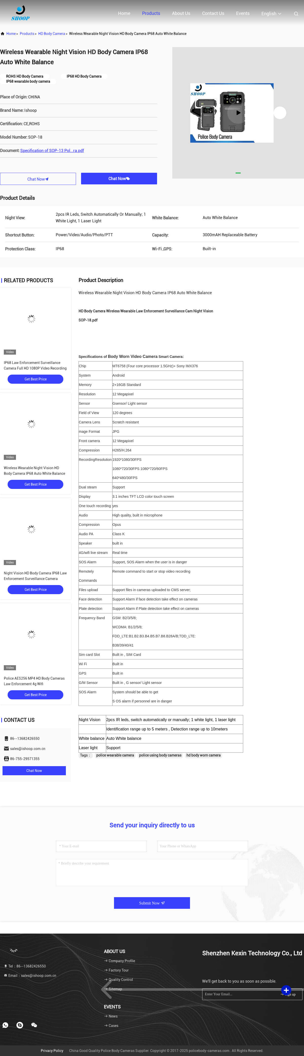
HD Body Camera (51, 34)
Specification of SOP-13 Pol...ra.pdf (52, 150)
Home (124, 13)
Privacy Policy (52, 1051)
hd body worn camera (203, 755)
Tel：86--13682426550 (25, 966)
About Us (181, 13)
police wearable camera (115, 755)
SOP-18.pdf (88, 320)
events (243, 13)
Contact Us (213, 13)
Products (151, 13)
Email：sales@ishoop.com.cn (30, 976)
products (27, 34)
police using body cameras (160, 755)
